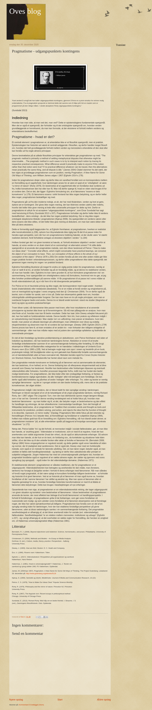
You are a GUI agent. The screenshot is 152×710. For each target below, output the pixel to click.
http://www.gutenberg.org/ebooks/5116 (41, 573)
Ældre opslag (104, 699)
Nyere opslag (16, 699)
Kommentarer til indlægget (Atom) (31, 705)
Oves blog (25, 11)
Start (59, 699)
